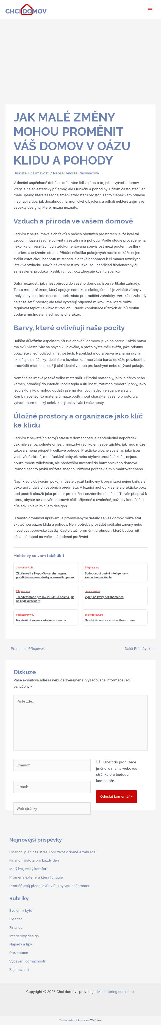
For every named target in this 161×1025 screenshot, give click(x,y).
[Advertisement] (80, 60)
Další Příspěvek (140, 648)
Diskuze (20, 173)
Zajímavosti (39, 173)
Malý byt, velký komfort (28, 869)
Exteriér (15, 919)
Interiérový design (24, 936)
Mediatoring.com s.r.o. (116, 991)
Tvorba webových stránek (74, 1020)
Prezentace (18, 952)
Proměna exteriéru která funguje (36, 877)
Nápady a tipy (20, 944)
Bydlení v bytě (20, 910)
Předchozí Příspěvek (25, 648)
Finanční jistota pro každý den (34, 860)
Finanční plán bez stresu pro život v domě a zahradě (52, 852)
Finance (16, 927)
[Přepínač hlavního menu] (150, 9)
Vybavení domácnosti (27, 961)
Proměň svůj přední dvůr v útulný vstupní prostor (49, 886)
